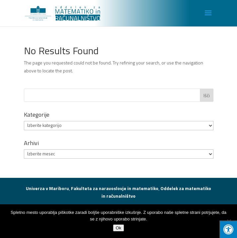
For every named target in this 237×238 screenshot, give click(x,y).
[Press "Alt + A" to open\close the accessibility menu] (228, 229)
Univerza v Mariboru (47, 188)
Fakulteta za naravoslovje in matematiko (114, 188)
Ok (118, 227)
